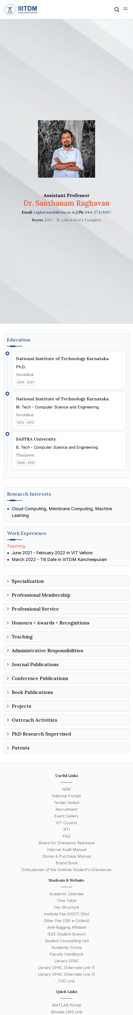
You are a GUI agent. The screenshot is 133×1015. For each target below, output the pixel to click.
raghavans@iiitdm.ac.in (55, 212)
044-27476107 (98, 212)
